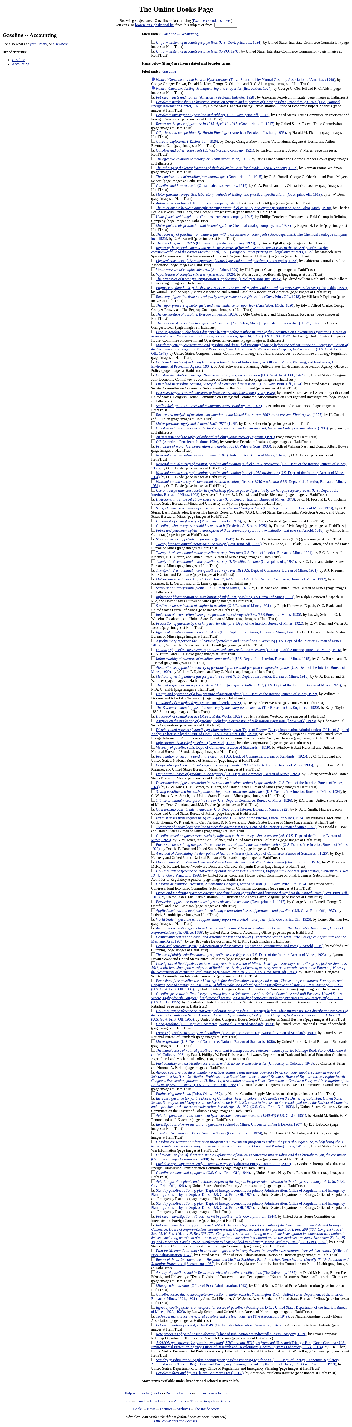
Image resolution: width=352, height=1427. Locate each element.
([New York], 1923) (236, 721)
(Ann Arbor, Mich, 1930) (203, 159)
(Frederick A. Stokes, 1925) (211, 526)
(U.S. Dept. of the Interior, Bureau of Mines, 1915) (233, 659)
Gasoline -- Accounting (180, 34)
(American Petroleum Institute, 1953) (221, 133)
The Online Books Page (176, 9)
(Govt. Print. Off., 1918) (228, 297)
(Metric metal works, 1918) (198, 703)
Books (138, 1409)
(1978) (196, 423)
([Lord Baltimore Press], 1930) (200, 1373)
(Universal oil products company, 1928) (205, 243)
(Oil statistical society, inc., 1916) (201, 186)
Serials (225, 1401)
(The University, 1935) (226, 1273)
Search (141, 1401)
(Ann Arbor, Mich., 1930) (243, 208)
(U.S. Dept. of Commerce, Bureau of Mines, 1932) (241, 579)
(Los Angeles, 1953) (226, 261)
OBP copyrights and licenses (175, 1421)
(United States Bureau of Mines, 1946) (220, 455)
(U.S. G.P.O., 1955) (247, 998)
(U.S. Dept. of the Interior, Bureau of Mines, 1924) (248, 792)
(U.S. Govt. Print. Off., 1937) (246, 911)
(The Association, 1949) (222, 1316)
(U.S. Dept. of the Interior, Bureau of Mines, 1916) (248, 650)
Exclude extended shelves (212, 21)
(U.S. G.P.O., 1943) (248, 1233)
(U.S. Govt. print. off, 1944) (216, 1216)
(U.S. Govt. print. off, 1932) (249, 968)
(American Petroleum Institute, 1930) (187, 442)
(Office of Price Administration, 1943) (201, 1286)
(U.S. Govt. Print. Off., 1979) (249, 349)
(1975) (209, 406)
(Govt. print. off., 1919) (239, 194)
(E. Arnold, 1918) (239, 530)
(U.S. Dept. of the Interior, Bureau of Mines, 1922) (229, 623)
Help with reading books (143, 1393)
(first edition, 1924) (213, 88)
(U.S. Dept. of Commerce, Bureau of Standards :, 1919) (213, 747)
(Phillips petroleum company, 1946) (205, 217)
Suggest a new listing (211, 1393)
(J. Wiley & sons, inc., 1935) (218, 279)
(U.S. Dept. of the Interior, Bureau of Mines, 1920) (225, 632)
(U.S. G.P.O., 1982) (248, 334)
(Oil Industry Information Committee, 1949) (218, 1325)
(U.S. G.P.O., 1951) (231, 1115)
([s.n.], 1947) (195, 539)
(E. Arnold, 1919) (239, 946)
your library (38, 44)
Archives (183, 1409)
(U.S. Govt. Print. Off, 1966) (249, 1015)
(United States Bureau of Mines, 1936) (234, 765)
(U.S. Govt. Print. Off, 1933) (247, 985)
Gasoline (18, 60)
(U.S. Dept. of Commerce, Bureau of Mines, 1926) (224, 800)
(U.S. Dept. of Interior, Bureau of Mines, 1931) (234, 553)
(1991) (215, 437)
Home (126, 1401)
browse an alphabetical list (154, 25)
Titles (194, 1401)
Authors (180, 1401)
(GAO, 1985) (215, 393)
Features (166, 1409)
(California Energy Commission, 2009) (223, 1164)
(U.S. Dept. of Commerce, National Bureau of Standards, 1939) (215, 1024)
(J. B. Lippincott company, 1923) (197, 203)
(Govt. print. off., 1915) (209, 177)
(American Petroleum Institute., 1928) (205, 97)
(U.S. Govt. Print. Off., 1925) (233, 919)
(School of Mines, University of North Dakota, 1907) (229, 1124)
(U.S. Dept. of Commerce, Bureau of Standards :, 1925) (231, 756)
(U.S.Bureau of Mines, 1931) (225, 597)
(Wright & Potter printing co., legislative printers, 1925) (239, 250)
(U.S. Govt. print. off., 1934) (208, 42)
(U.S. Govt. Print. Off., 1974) (230, 375)
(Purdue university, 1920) (196, 314)
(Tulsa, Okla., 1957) (251, 288)
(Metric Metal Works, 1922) (199, 716)
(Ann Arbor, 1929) (197, 270)
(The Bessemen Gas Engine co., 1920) (237, 707)
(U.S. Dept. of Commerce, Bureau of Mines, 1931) (237, 570)
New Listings (160, 1401)
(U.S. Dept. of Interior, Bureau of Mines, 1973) (225, 499)
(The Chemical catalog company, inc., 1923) (223, 225)
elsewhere (60, 44)
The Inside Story (206, 1409)
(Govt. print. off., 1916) (238, 862)
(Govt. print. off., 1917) (215, 124)
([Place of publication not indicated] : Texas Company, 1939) (231, 1334)
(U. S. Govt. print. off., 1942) (212, 115)
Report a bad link (178, 1393)
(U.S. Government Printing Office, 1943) (247, 1144)
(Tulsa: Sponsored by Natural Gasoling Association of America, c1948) (245, 80)
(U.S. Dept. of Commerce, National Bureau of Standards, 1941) (236, 1033)
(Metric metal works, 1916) (198, 521)
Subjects (209, 1401)
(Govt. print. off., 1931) (226, 562)
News (151, 1409)
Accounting (20, 64)
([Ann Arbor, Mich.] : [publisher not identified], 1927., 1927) (238, 323)
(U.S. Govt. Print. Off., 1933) (250, 1102)
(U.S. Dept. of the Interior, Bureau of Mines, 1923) (248, 685)
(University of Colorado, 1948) (235, 1063)
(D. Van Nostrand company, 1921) (205, 150)
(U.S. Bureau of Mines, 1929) (203, 588)
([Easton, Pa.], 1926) (187, 141)
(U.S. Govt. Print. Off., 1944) (203, 1173)
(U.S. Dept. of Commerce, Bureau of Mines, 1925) (228, 774)
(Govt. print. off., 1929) (209, 1133)
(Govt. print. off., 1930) (209, 544)
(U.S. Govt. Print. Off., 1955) (250, 1078)
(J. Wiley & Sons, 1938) (213, 446)
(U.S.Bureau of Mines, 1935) (228, 614)
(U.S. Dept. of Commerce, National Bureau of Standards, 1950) (215, 1042)
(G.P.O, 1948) (197, 51)
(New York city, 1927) (226, 168)
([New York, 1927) (195, 743)
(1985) (242, 428)
